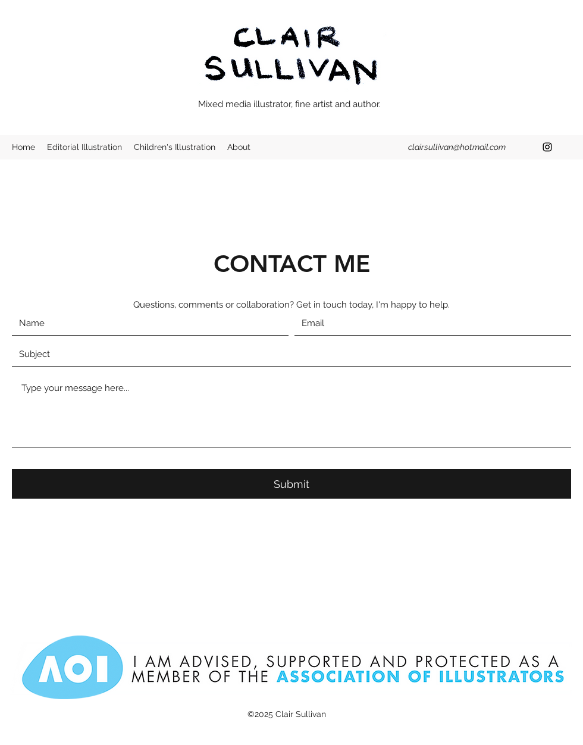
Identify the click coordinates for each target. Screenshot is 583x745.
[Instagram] (547, 147)
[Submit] (291, 484)
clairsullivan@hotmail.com (457, 147)
